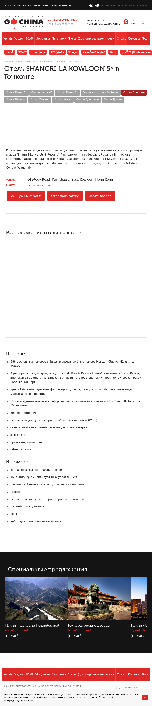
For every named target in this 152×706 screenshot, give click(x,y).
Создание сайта (132, 688)
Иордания (43, 38)
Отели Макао (63, 99)
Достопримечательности (96, 38)
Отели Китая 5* (16, 92)
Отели (121, 38)
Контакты (65, 5)
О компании (12, 5)
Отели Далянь (113, 99)
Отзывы (134, 38)
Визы (72, 38)
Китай (7, 38)
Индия (19, 38)
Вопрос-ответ (31, 5)
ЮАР (29, 38)
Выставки (59, 38)
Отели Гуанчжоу (87, 99)
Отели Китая (29, 61)
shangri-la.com (38, 185)
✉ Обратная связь (112, 5)
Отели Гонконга (45, 61)
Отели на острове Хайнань (101, 92)
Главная (7, 61)
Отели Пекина (39, 99)
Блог (145, 38)
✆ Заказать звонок (136, 5)
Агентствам (50, 5)
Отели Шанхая (15, 99)
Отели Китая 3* (67, 92)
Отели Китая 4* (41, 92)
